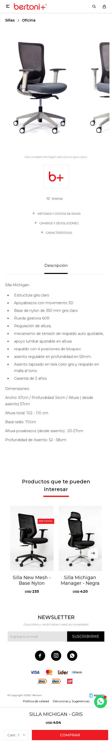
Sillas (10, 20)
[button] (92, 553)
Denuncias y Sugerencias (71, 701)
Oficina (28, 20)
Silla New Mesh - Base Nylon (32, 580)
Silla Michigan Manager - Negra (80, 580)
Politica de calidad (36, 701)
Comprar (70, 735)
